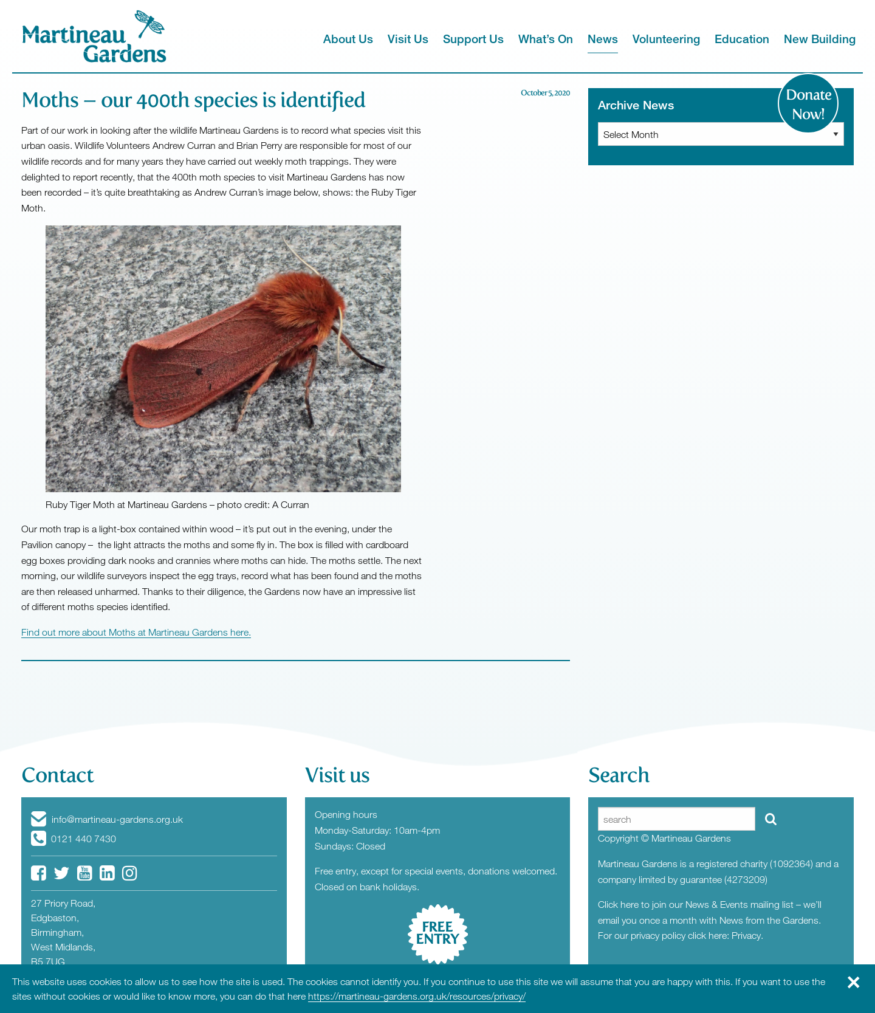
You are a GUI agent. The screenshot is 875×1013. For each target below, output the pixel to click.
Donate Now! (808, 104)
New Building (820, 39)
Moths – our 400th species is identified (193, 100)
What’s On (545, 39)
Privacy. (747, 935)
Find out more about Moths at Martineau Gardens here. (136, 632)
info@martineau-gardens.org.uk (107, 819)
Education (742, 39)
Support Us (473, 39)
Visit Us (408, 39)
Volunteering (666, 39)
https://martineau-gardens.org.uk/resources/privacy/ (417, 996)
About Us (348, 39)
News (603, 39)
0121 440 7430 (73, 838)
